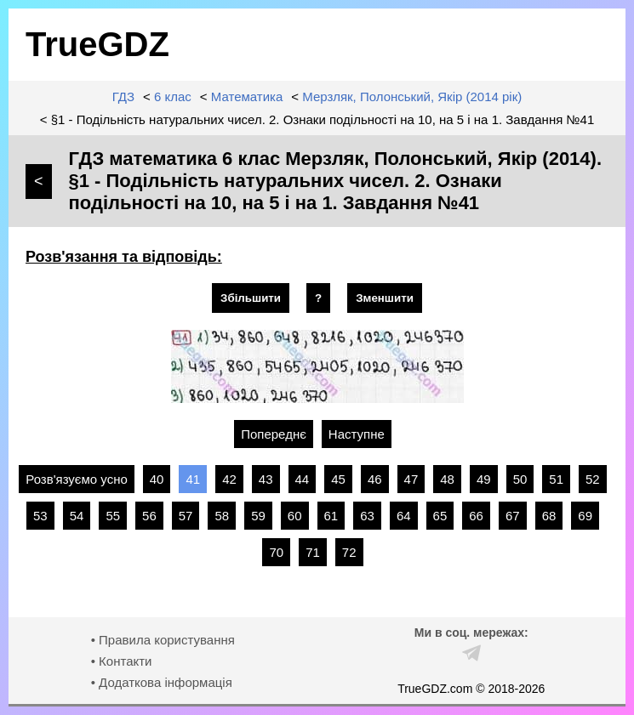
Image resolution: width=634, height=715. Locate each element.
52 (592, 479)
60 (295, 515)
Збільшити (250, 298)
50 (520, 479)
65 (440, 515)
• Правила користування (163, 640)
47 (411, 479)
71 (313, 552)
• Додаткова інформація (161, 682)
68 (549, 515)
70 (276, 552)
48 (447, 479)
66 (476, 515)
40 (157, 479)
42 (229, 479)
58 (221, 515)
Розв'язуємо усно (77, 479)
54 (77, 515)
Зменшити (385, 298)
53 (40, 515)
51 (556, 479)
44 (302, 479)
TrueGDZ (97, 44)
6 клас (172, 96)
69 (585, 515)
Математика (247, 96)
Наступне (356, 434)
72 (349, 552)
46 (375, 479)
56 (149, 515)
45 (338, 479)
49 (484, 479)
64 (404, 515)
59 (258, 515)
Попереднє (273, 434)
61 (331, 515)
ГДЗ (123, 96)
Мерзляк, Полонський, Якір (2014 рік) (412, 96)
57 (186, 515)
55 (113, 515)
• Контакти (121, 661)
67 (512, 515)
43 (266, 479)
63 (367, 515)
